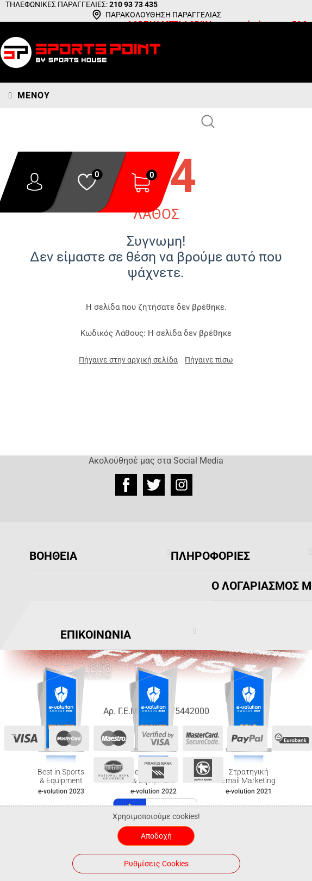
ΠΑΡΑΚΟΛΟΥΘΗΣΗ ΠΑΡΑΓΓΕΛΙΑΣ (163, 14)
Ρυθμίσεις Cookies (156, 863)
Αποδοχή (156, 836)
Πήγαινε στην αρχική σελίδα (128, 359)
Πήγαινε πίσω (209, 359)
